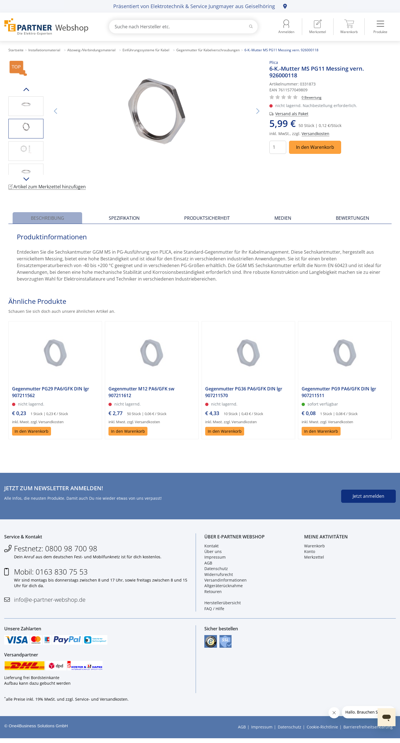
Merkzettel (314, 558)
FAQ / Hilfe (214, 610)
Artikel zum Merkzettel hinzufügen (47, 187)
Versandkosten (315, 133)
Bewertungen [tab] (352, 218)
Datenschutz (216, 570)
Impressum (215, 558)
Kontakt (211, 547)
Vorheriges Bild (55, 111)
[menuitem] (317, 26)
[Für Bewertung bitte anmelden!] (312, 97)
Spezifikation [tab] (124, 218)
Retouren (213, 593)
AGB (208, 564)
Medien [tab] (282, 218)
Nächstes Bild (257, 111)
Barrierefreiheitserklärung (368, 731)
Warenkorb (314, 547)
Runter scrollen (25, 179)
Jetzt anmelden (368, 496)
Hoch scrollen (25, 89)
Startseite (16, 50)
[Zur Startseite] (50, 26)
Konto (309, 553)
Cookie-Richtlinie (322, 731)
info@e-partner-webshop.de (49, 601)
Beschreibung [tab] (47, 218)
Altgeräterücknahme (223, 587)
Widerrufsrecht (218, 575)
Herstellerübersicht (222, 604)
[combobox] (183, 26)
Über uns (213, 553)
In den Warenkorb (315, 147)
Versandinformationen (225, 581)
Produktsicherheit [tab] (207, 218)
